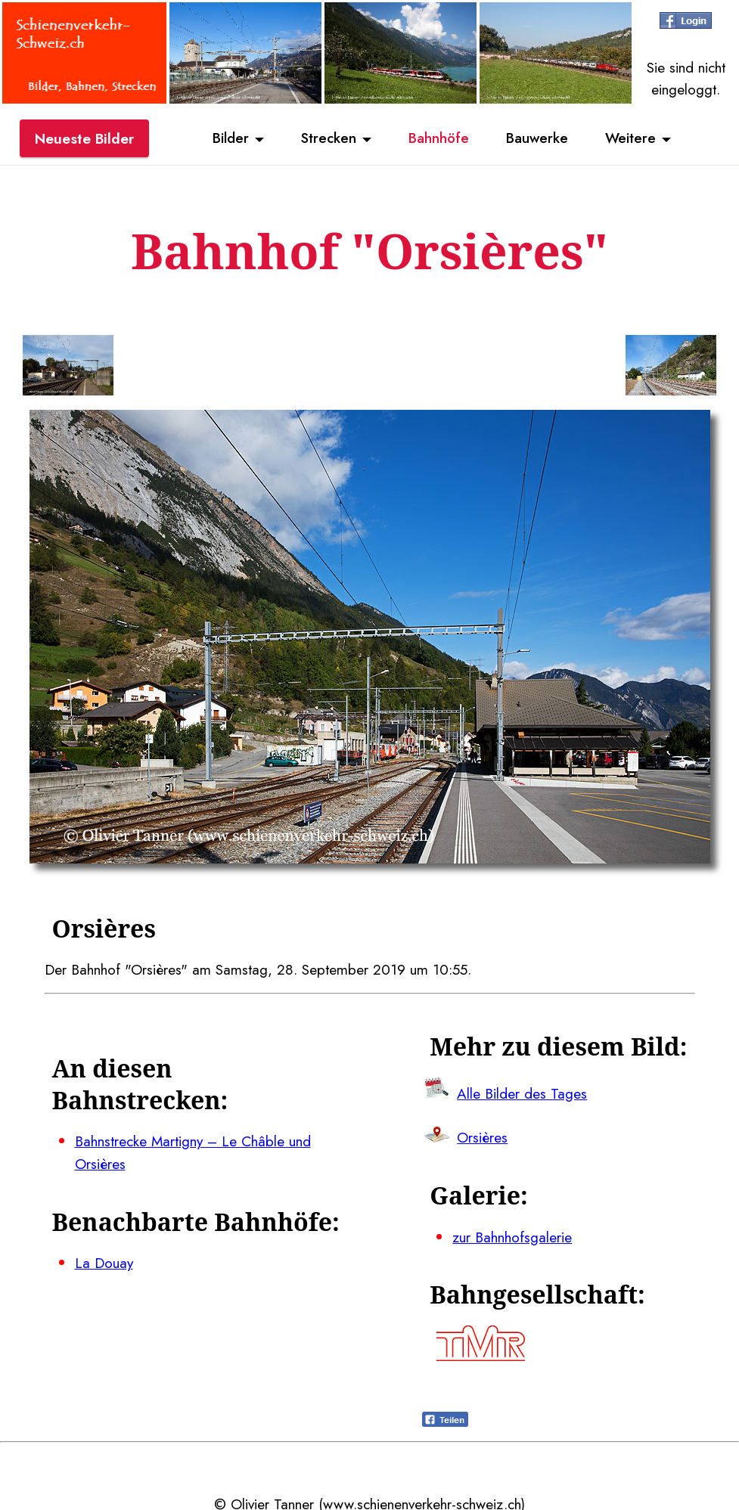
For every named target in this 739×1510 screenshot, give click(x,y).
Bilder (228, 138)
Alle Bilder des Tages (522, 1091)
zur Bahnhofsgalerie (512, 1234)
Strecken (327, 138)
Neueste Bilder (84, 138)
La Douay (104, 1260)
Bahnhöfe (438, 138)
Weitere (633, 138)
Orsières (482, 1135)
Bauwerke (538, 138)
